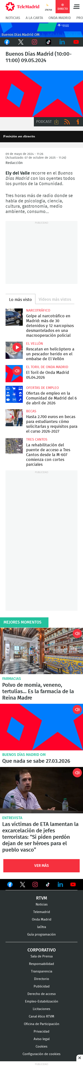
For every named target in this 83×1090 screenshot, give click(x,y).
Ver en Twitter (22, 885)
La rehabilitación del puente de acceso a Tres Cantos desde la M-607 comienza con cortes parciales (14, 446)
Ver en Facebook (10, 885)
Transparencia (41, 971)
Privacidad (41, 1031)
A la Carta (34, 18)
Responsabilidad (41, 964)
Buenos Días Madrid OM (24, 755)
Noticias (13, 18)
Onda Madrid (59, 18)
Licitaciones (41, 1009)
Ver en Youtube (73, 884)
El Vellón (34, 343)
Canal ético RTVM (41, 1016)
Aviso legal (42, 1039)
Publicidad (42, 986)
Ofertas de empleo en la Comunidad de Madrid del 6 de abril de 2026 (14, 394)
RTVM (41, 898)
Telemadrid (41, 912)
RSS (67, 121)
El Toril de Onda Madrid (47, 367)
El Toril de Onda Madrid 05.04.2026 (14, 373)
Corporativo (41, 950)
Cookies (41, 1046)
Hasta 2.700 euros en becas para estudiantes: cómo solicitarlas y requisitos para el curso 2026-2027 (14, 417)
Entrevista (12, 818)
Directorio (41, 979)
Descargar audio (56, 121)
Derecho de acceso (41, 994)
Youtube (76, 42)
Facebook (7, 42)
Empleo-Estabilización (41, 1001)
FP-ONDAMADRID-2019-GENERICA (41, 93)
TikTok (49, 42)
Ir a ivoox (77, 121)
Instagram (35, 42)
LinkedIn (62, 42)
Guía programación (41, 934)
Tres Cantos (36, 439)
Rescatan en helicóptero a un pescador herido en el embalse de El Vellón (14, 350)
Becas (31, 411)
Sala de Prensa (42, 956)
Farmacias (11, 679)
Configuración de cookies (41, 1054)
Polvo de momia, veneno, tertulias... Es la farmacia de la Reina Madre (41, 651)
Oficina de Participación (41, 1024)
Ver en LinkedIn (60, 884)
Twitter (21, 42)
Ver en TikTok (47, 885)
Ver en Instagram (35, 884)
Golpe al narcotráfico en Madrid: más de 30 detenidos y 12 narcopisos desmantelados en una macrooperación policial (14, 317)
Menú (76, 6)
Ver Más (41, 865)
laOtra (41, 927)
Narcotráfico (38, 310)
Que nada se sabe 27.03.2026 (41, 727)
